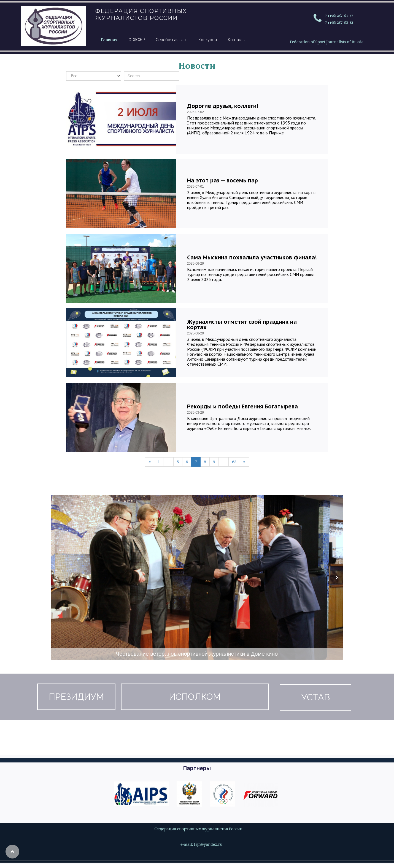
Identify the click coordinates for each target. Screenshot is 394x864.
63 (234, 462)
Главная (109, 40)
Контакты (236, 40)
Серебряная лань (171, 40)
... (168, 462)
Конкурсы (207, 40)
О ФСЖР (136, 40)
